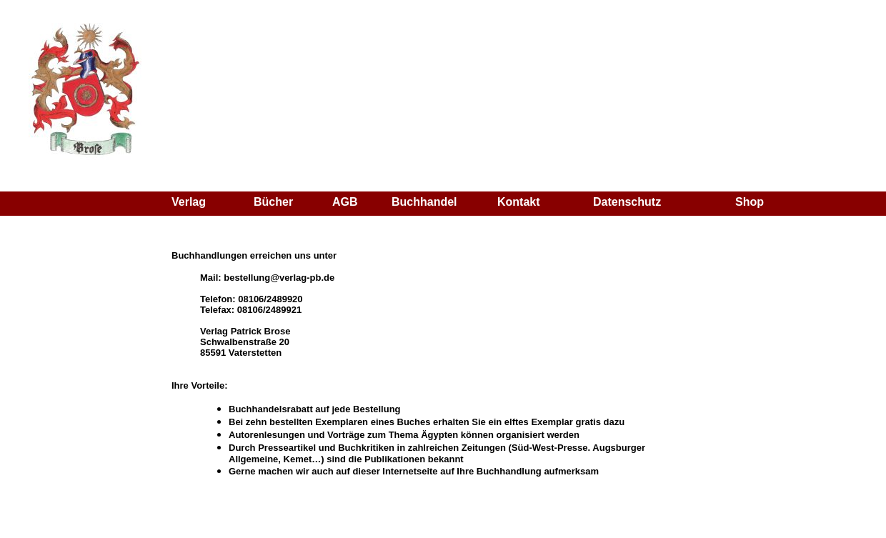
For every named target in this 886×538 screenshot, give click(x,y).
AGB (345, 202)
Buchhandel (424, 202)
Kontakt (518, 202)
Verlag (188, 202)
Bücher (273, 202)
